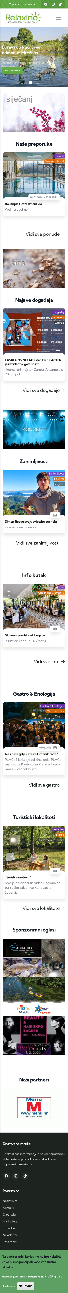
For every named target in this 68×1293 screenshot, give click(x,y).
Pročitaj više (53, 1276)
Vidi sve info (49, 661)
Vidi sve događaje (43, 390)
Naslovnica (10, 1201)
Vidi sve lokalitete (43, 908)
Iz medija (9, 1228)
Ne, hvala (25, 1286)
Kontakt (30, 4)
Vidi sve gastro (47, 785)
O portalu (15, 4)
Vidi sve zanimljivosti (40, 543)
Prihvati (9, 1286)
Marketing (10, 1221)
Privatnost (10, 1242)
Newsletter (10, 1235)
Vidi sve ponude (45, 234)
